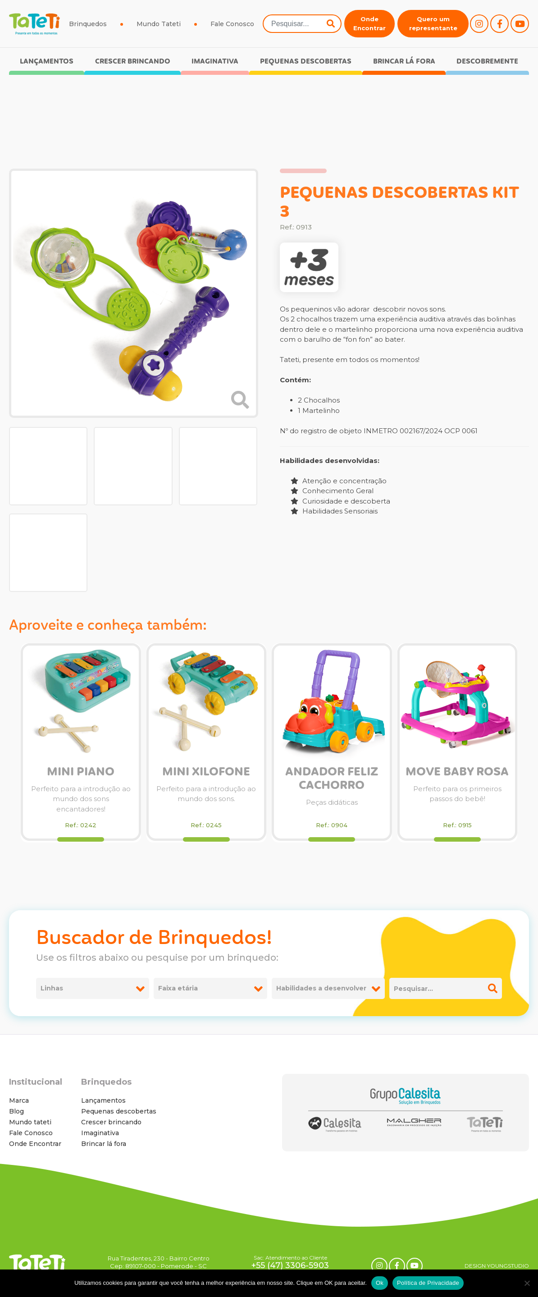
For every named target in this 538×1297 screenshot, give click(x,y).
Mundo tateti (30, 1122)
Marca (19, 1100)
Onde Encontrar (369, 23)
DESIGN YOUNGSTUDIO (497, 1265)
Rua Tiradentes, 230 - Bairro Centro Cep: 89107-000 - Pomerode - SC (159, 1262)
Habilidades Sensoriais (334, 511)
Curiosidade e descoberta (340, 501)
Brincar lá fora (404, 61)
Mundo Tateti (159, 24)
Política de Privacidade (428, 1282)
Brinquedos (88, 24)
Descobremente (487, 61)
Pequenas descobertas (305, 61)
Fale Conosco (232, 24)
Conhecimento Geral (332, 490)
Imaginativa (214, 61)
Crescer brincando (132, 61)
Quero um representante (433, 23)
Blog (16, 1111)
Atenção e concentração (339, 481)
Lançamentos (46, 61)
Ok (379, 1282)
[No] (526, 1283)
